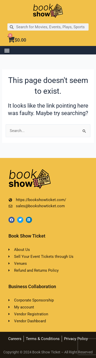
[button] (7, 50)
